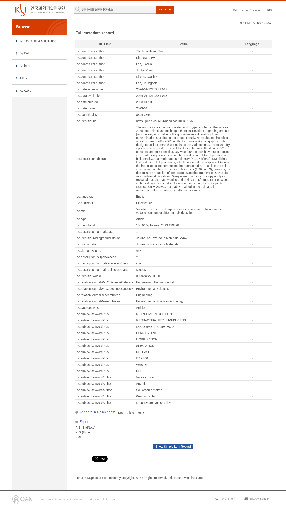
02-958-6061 (228, 498)
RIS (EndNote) (85, 427)
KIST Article (253, 22)
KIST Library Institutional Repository (39, 10)
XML (78, 437)
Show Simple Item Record (173, 446)
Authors (25, 65)
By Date (25, 53)
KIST (270, 10)
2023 (267, 22)
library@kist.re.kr (259, 498)
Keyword (25, 90)
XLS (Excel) (83, 432)
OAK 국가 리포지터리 (246, 10)
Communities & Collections (38, 41)
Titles (23, 78)
